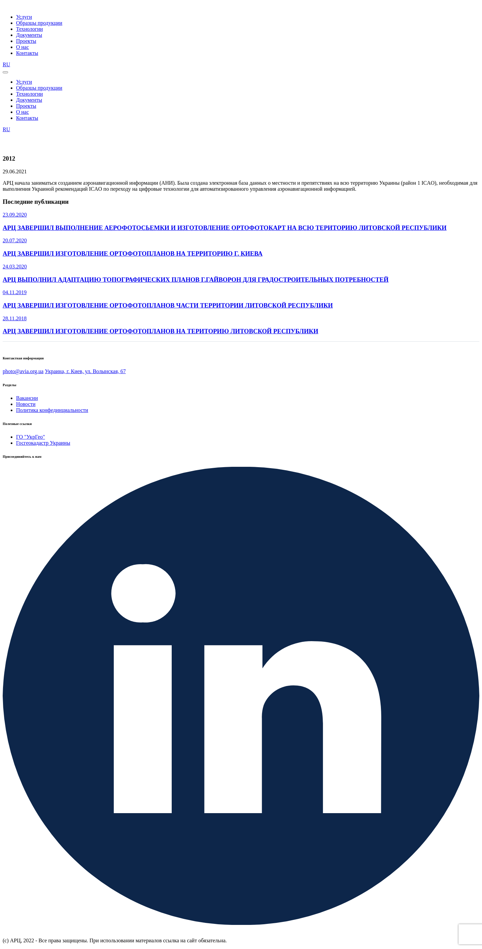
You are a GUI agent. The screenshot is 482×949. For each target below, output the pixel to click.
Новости (25, 404)
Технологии (29, 29)
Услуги (24, 17)
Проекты (26, 41)
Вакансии (27, 398)
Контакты (27, 53)
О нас (22, 47)
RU (6, 64)
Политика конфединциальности (52, 410)
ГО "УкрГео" (30, 437)
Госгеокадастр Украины (43, 443)
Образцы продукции (39, 23)
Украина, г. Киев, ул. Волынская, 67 (85, 371)
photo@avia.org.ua (23, 371)
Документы (29, 35)
